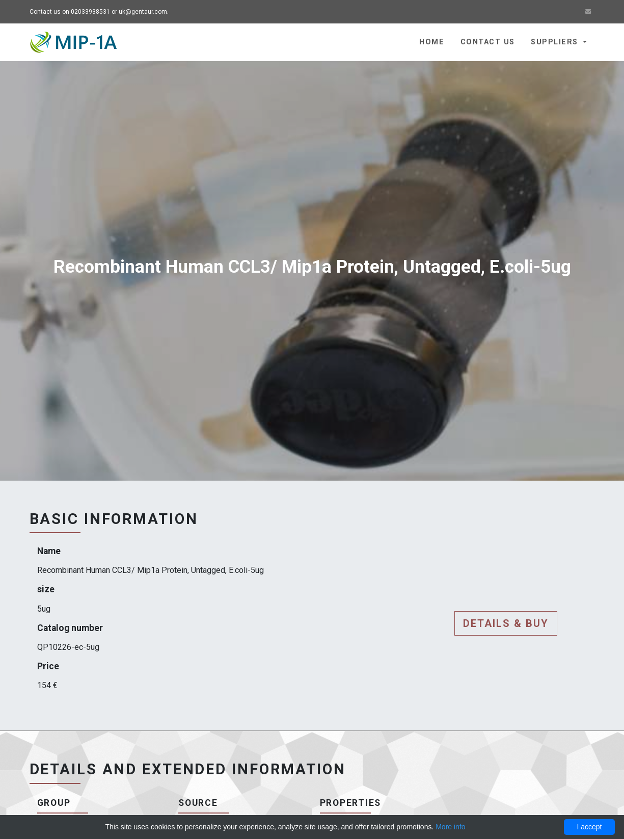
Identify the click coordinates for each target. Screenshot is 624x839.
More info (450, 827)
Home (431, 42)
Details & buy (506, 623)
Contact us (487, 42)
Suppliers (555, 42)
